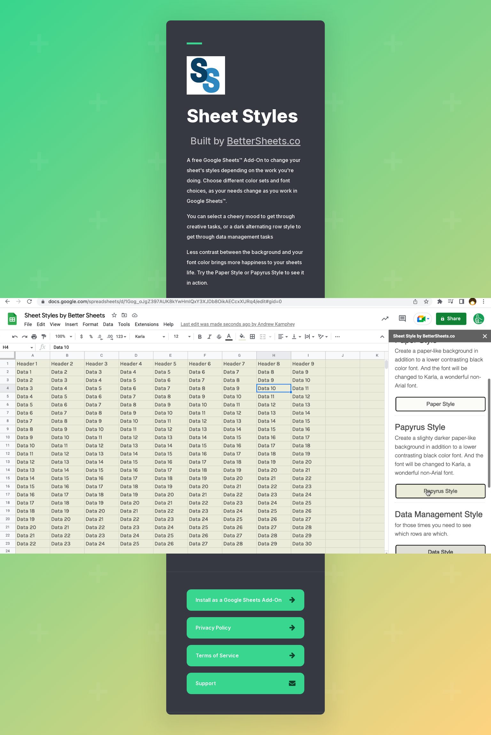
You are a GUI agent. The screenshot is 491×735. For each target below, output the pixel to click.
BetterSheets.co (263, 141)
